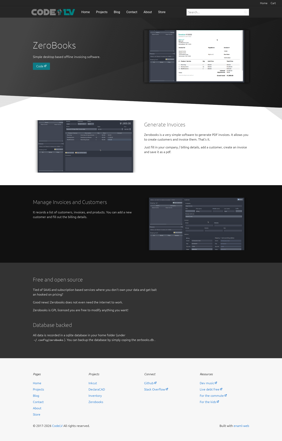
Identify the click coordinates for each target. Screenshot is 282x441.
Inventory (95, 395)
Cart (273, 3)
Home (264, 3)
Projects (102, 12)
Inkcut (93, 383)
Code (39, 66)
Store (161, 12)
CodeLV (57, 425)
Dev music (207, 383)
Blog (117, 12)
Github (149, 383)
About (148, 12)
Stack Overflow (154, 389)
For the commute (212, 395)
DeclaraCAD (97, 389)
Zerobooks (96, 402)
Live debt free (209, 389)
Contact (131, 12)
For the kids (208, 402)
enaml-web (241, 425)
